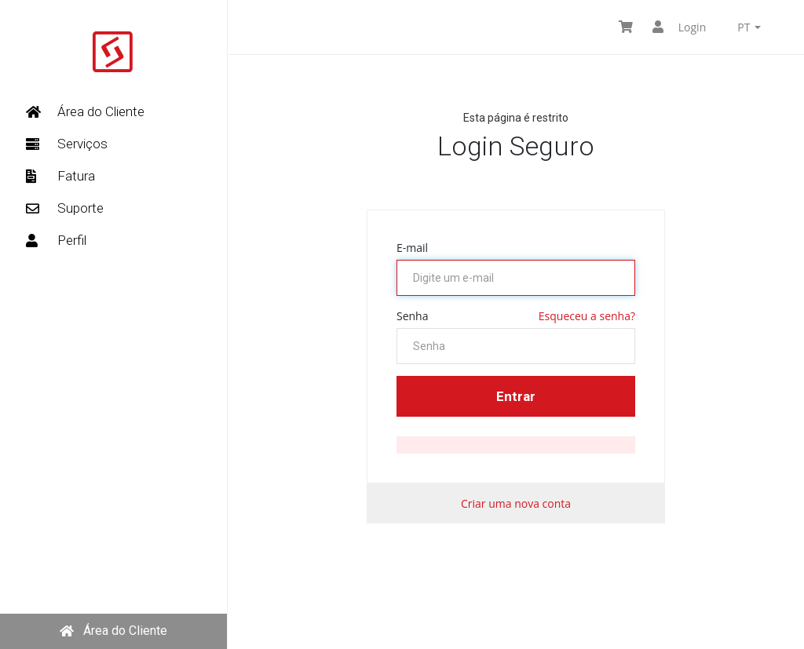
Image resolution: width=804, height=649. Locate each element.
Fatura (60, 176)
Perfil (56, 240)
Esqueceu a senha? (587, 315)
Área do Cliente (85, 111)
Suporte (65, 208)
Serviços (67, 143)
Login (679, 27)
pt (749, 27)
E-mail (412, 247)
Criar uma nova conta (516, 503)
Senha (413, 315)
